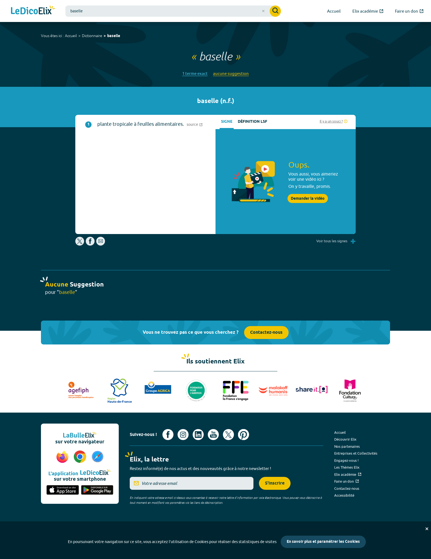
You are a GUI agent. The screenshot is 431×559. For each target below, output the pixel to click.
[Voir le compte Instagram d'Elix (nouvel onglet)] (183, 434)
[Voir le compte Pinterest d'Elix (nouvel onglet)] (243, 434)
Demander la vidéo (308, 198)
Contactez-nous (266, 332)
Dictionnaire (92, 36)
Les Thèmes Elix (347, 467)
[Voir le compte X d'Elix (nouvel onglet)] (228, 434)
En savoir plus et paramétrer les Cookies (323, 541)
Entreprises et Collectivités (355, 453)
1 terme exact (195, 73)
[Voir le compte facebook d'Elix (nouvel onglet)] (167, 434)
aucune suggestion (231, 73)
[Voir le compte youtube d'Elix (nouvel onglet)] (213, 434)
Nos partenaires (347, 446)
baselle (113, 36)
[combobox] (173, 11)
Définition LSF (252, 121)
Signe (226, 121)
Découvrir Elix (345, 439)
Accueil (71, 36)
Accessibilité (344, 495)
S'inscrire (274, 483)
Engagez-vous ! (346, 460)
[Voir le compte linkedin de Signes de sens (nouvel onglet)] (198, 434)
